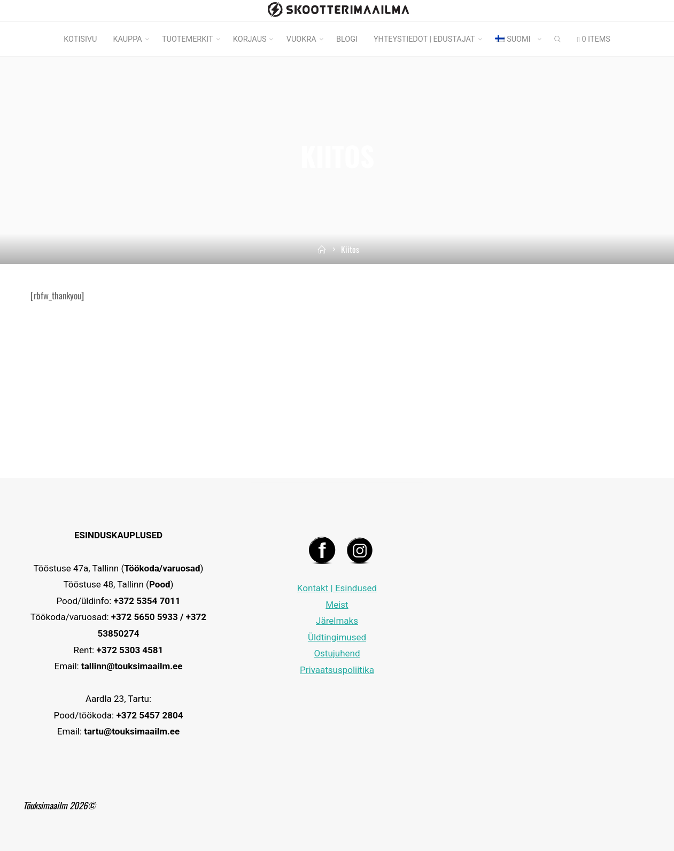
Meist (337, 604)
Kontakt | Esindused (337, 588)
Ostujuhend (337, 653)
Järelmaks (337, 620)
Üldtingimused (337, 637)
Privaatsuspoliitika (337, 669)
